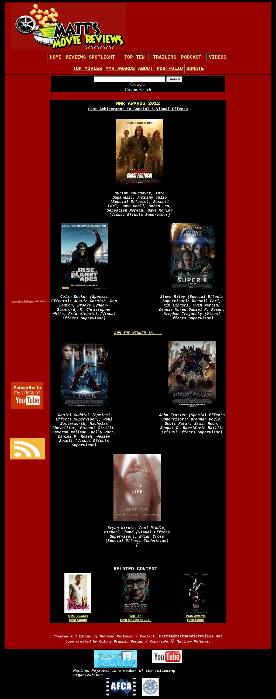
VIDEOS (217, 57)
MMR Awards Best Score (195, 618)
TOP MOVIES (87, 68)
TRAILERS (164, 57)
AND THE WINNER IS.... (138, 333)
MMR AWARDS (120, 68)
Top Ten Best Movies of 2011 (135, 618)
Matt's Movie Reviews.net (22, 301)
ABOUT (145, 68)
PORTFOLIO (170, 68)
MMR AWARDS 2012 (138, 103)
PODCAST (191, 57)
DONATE (195, 68)
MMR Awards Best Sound (78, 618)
